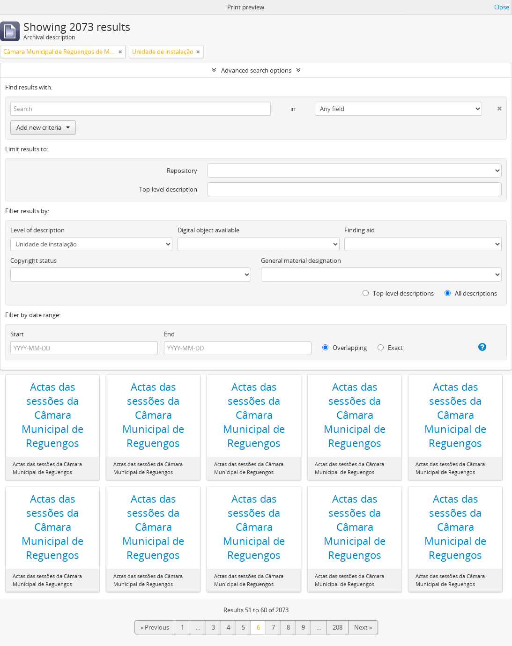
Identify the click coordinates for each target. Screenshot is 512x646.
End (169, 334)
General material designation (301, 260)
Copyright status (33, 260)
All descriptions (471, 293)
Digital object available (208, 230)
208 (337, 627)
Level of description (37, 230)
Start (17, 334)
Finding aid (359, 230)
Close (501, 7)
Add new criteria (43, 127)
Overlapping (344, 347)
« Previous (155, 627)
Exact (390, 347)
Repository (182, 170)
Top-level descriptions (398, 293)
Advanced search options (256, 70)
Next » (363, 627)
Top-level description (168, 189)
